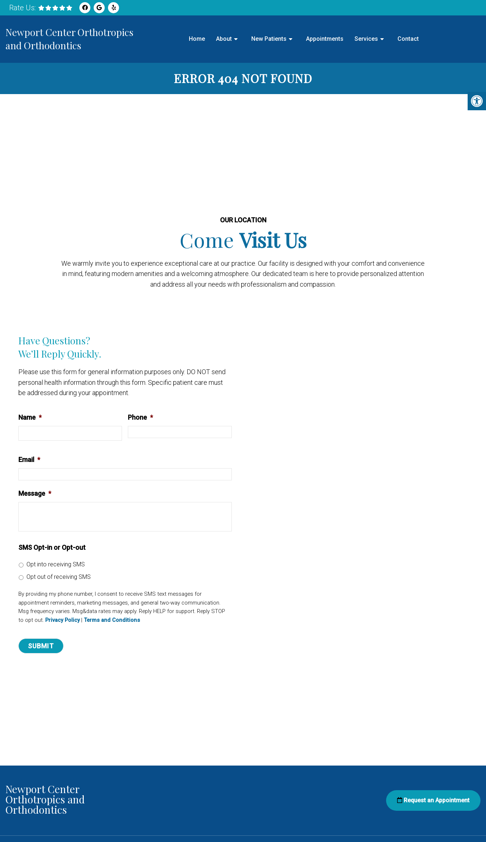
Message (34, 493)
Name (30, 417)
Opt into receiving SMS (55, 564)
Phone (140, 417)
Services (366, 38)
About (224, 38)
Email (29, 459)
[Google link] (99, 7)
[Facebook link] (84, 7)
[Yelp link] (113, 7)
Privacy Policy (62, 620)
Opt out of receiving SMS (58, 576)
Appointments (324, 38)
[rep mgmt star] (55, 8)
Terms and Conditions (112, 620)
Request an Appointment (433, 800)
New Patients (269, 38)
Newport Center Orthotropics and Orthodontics (69, 39)
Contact (408, 38)
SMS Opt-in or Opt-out (52, 547)
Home (197, 38)
